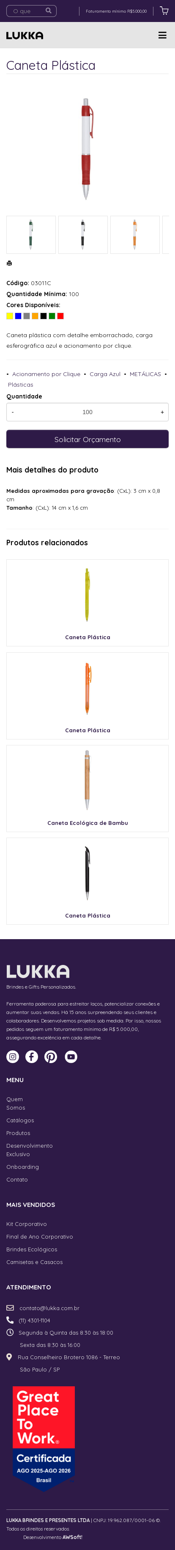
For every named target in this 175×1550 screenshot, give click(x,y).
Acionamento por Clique (46, 374)
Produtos (18, 1133)
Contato (17, 1179)
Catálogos (20, 1120)
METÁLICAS (145, 374)
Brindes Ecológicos (31, 1249)
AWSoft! (72, 1537)
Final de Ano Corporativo (39, 1236)
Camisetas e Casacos (34, 1262)
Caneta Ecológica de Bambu (87, 822)
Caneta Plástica (87, 637)
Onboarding (22, 1166)
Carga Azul (105, 374)
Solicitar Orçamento (88, 439)
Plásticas (20, 384)
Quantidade (24, 396)
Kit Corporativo (26, 1223)
